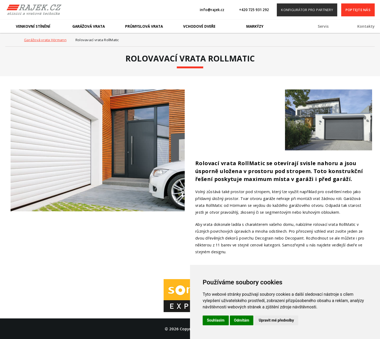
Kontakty (366, 26)
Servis (323, 26)
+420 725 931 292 (254, 10)
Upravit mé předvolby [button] (276, 320)
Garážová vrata (88, 26)
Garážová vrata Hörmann (45, 39)
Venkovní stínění (33, 26)
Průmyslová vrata (144, 26)
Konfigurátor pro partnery (307, 9)
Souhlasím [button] (216, 320)
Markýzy (254, 26)
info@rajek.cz (212, 10)
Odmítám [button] (241, 320)
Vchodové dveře (199, 26)
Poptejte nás (357, 9)
